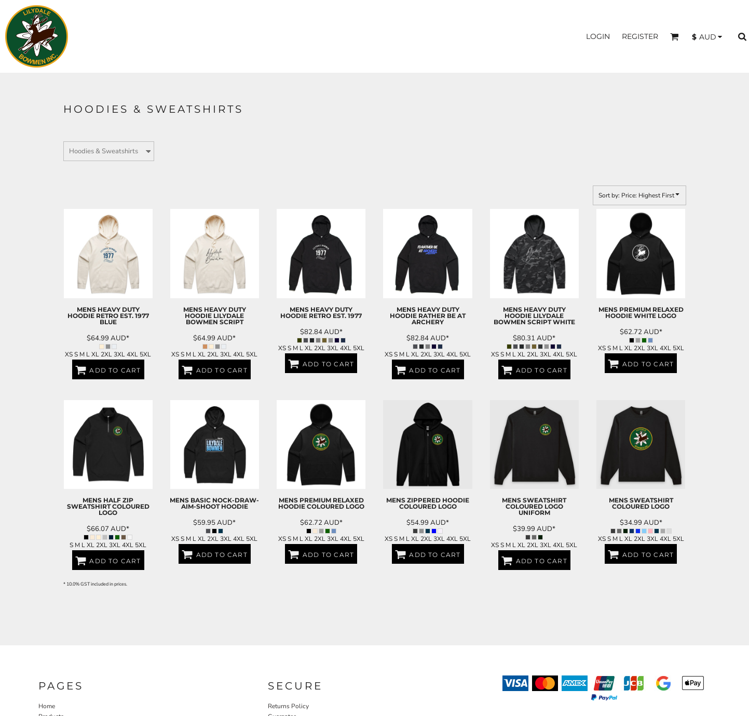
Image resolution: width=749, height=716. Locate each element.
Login (598, 36)
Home (46, 706)
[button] (674, 36)
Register (640, 36)
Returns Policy (288, 706)
